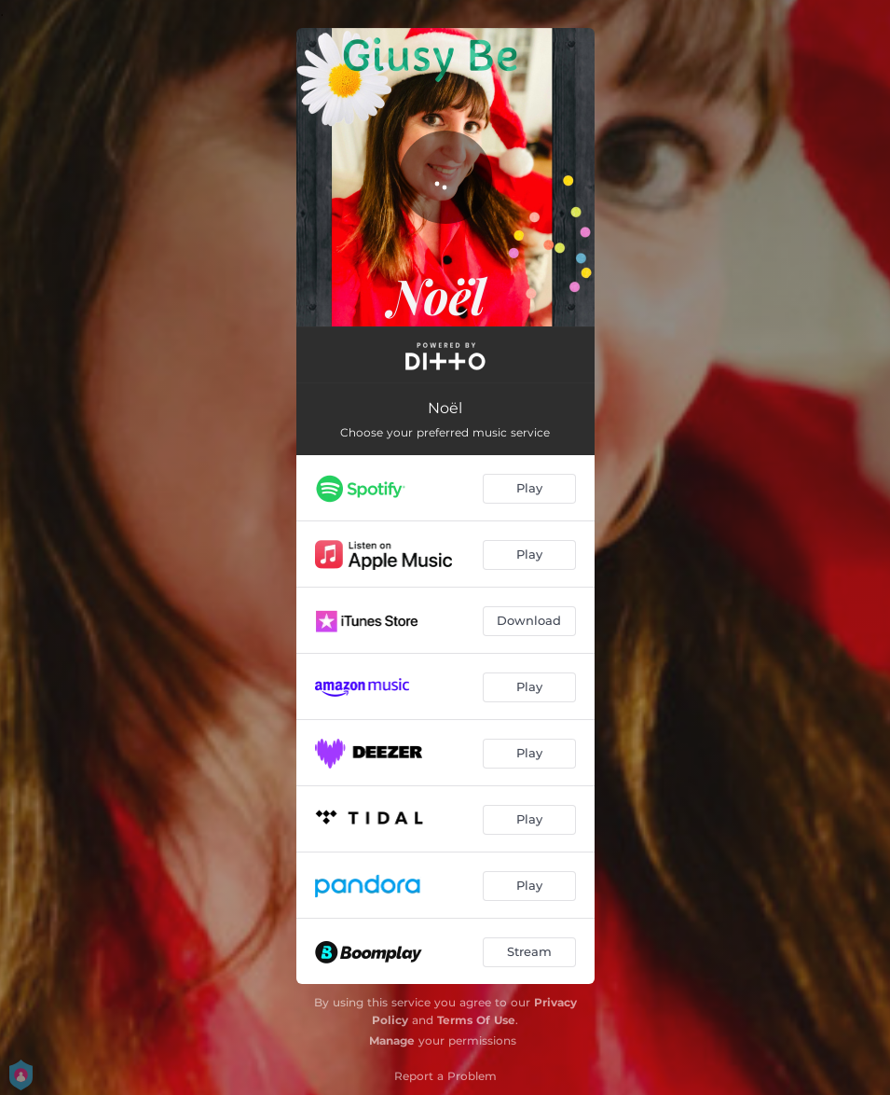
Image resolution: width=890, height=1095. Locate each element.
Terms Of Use (476, 1020)
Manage (392, 1040)
